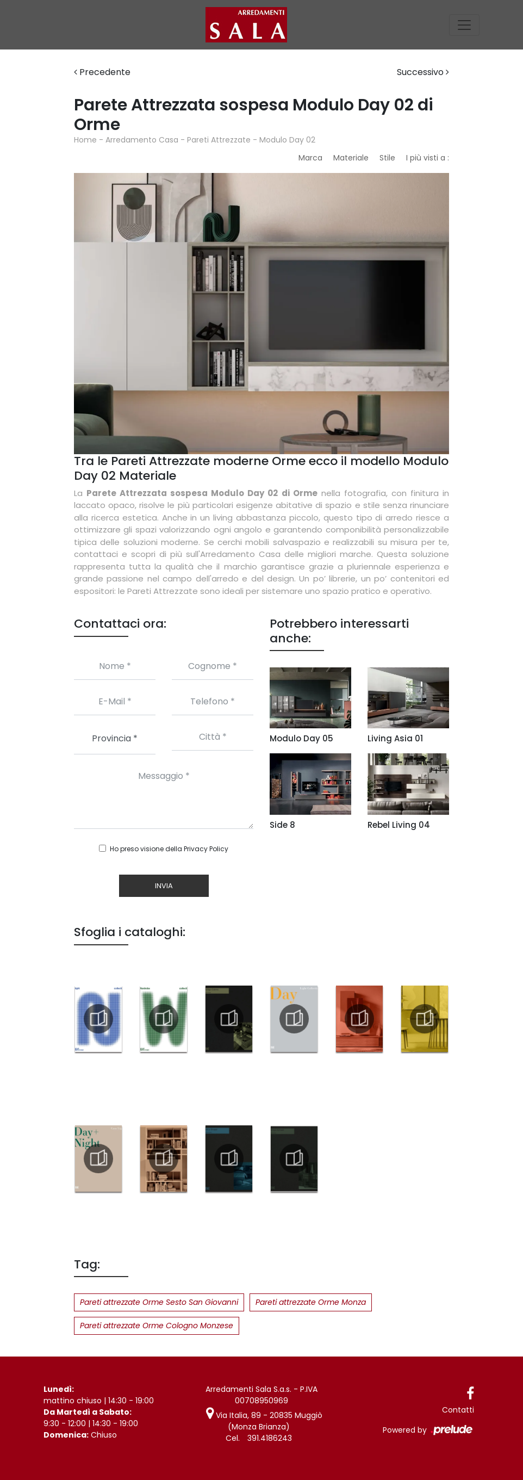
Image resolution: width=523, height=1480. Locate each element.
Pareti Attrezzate (219, 139)
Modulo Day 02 (287, 139)
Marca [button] (310, 157)
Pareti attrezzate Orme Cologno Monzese (156, 1325)
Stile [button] (387, 157)
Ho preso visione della (169, 848)
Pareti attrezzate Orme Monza (311, 1302)
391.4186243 (269, 1438)
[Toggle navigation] (464, 25)
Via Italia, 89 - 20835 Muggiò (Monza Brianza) (264, 1421)
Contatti (458, 1409)
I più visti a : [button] (427, 157)
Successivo (423, 72)
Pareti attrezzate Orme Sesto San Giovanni (159, 1302)
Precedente (102, 72)
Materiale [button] (351, 157)
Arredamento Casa (141, 139)
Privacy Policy (206, 848)
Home (85, 139)
